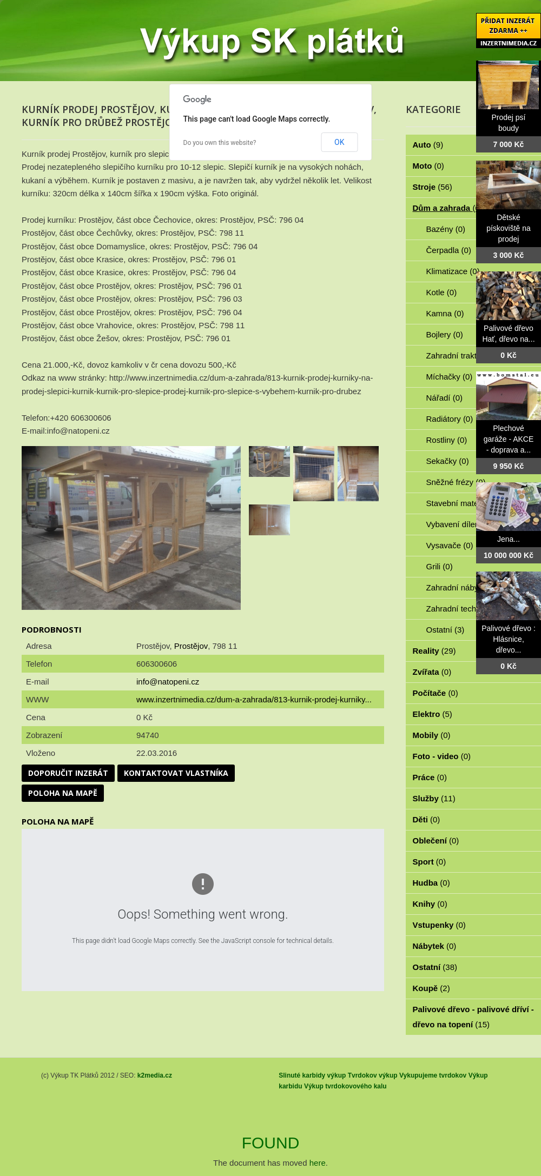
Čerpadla (448, 250)
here (317, 1162)
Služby (434, 798)
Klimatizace (453, 271)
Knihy (430, 903)
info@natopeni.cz (167, 681)
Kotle (441, 292)
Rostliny (446, 439)
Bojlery (444, 334)
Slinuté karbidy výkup (312, 1075)
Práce (430, 777)
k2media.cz (154, 1075)
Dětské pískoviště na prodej (508, 228)
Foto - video (442, 756)
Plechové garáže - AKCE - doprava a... (509, 439)
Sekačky (447, 461)
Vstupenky (439, 924)
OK (339, 142)
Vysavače (449, 545)
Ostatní (445, 629)
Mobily (432, 735)
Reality (434, 650)
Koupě (431, 988)
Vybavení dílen (459, 524)
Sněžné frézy (456, 482)
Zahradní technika (465, 608)
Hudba (431, 882)
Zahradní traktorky (465, 355)
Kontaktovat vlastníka (176, 773)
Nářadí (444, 397)
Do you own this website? (219, 143)
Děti (426, 819)
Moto (428, 165)
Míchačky (449, 376)
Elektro (432, 714)
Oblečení (436, 840)
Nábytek (435, 946)
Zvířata (432, 671)
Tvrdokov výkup (373, 1075)
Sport (429, 861)
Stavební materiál (464, 503)
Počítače (435, 692)
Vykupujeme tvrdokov (432, 1075)
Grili (439, 566)
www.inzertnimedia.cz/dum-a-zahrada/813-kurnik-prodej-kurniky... (254, 699)
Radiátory (449, 418)
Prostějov (191, 645)
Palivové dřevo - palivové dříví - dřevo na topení (473, 1017)
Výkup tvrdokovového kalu (345, 1086)
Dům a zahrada (448, 207)
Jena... (508, 539)
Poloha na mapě (62, 793)
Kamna (445, 313)
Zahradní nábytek (464, 587)
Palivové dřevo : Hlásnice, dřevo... (508, 639)
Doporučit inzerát (68, 773)
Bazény (446, 229)
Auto (428, 144)
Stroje (432, 186)
